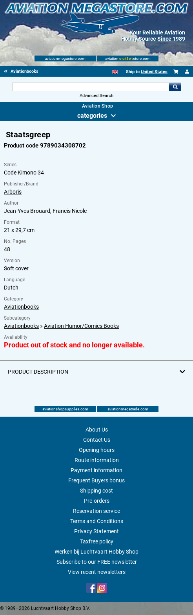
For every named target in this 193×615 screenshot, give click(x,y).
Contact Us (96, 440)
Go (175, 87)
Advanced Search (96, 95)
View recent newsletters (97, 572)
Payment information (96, 470)
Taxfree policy (96, 541)
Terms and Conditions (96, 521)
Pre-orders (96, 501)
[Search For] (90, 87)
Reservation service (96, 511)
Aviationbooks (21, 307)
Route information (97, 460)
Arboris (13, 192)
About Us (97, 429)
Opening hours (97, 450)
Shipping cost (96, 490)
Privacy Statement (96, 531)
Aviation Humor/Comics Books (81, 326)
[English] (115, 71)
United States (154, 71)
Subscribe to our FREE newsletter (96, 562)
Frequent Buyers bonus (96, 480)
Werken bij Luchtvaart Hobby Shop (96, 551)
